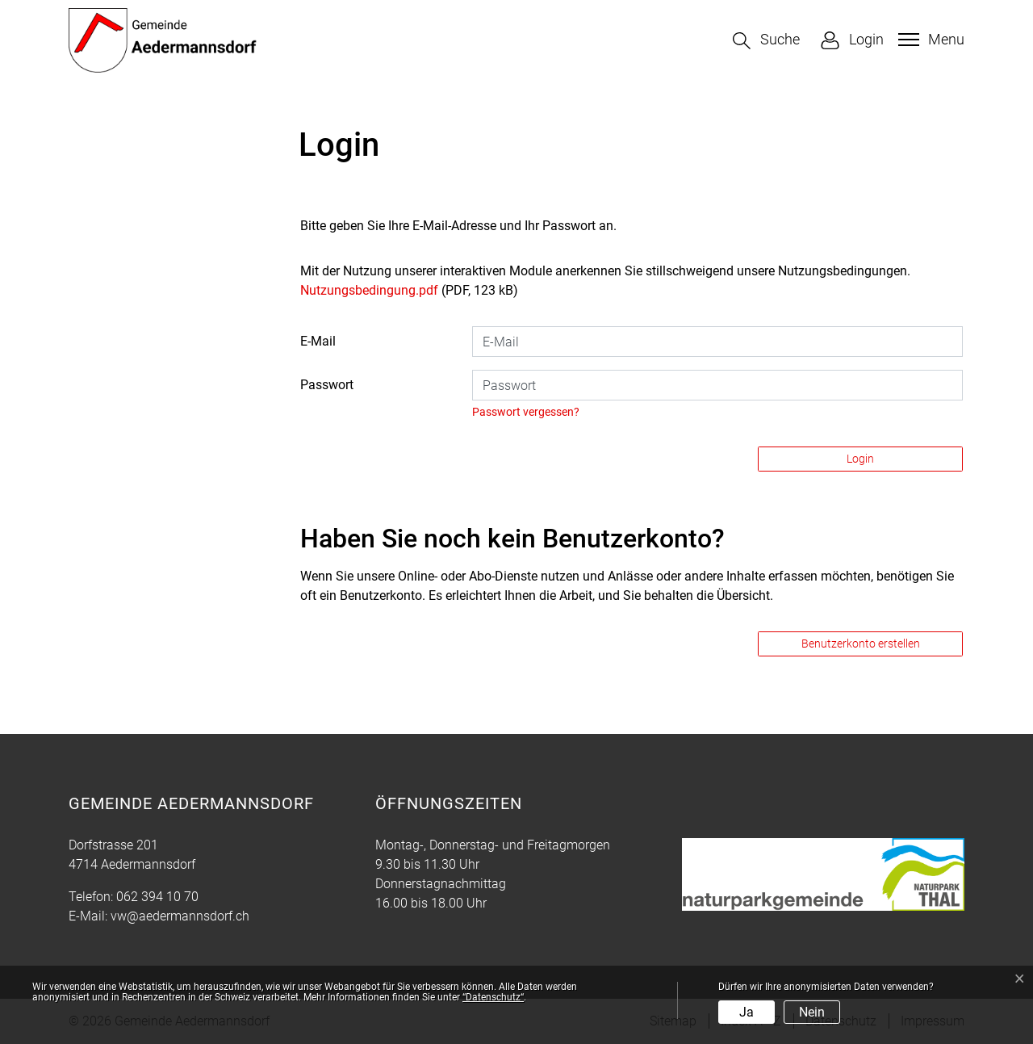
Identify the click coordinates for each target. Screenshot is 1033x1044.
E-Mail (318, 341)
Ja (746, 1012)
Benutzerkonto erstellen (860, 643)
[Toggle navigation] (929, 39)
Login (860, 458)
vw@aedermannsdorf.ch (180, 916)
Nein (812, 1012)
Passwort (326, 384)
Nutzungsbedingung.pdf (369, 290)
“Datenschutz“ (493, 997)
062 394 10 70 (157, 896)
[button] (766, 40)
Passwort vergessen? (525, 411)
